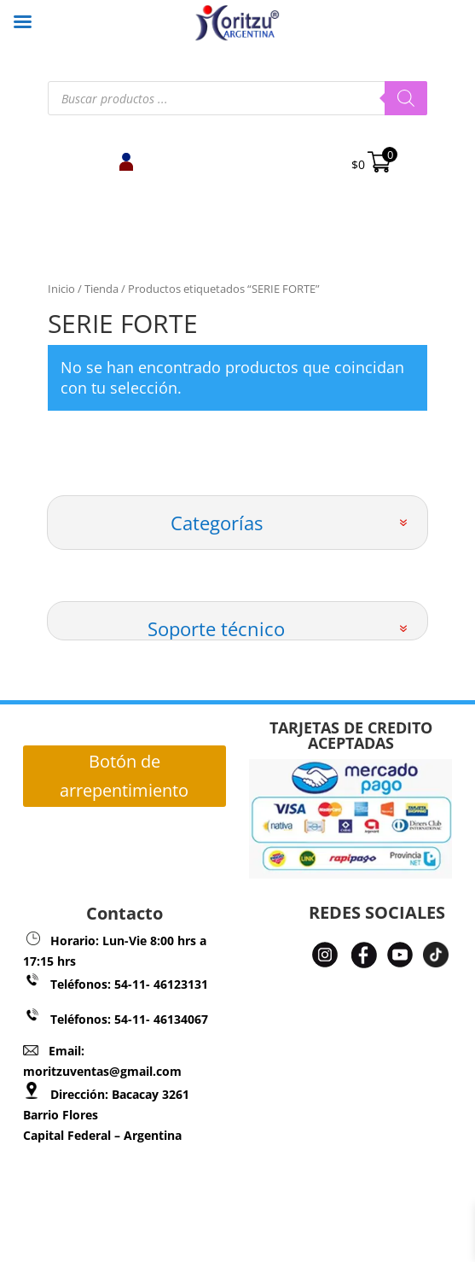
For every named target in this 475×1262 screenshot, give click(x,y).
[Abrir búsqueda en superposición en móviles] (238, 98)
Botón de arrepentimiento (124, 776)
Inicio (61, 288)
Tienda (101, 288)
